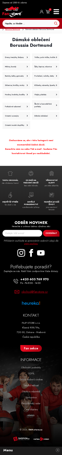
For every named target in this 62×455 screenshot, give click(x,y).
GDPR (31, 373)
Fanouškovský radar (31, 403)
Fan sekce (31, 348)
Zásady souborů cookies (31, 379)
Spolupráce (31, 397)
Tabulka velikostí (31, 385)
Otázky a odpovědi (31, 391)
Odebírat (51, 233)
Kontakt (31, 415)
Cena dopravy (31, 409)
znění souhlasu (31, 243)
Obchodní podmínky (31, 367)
